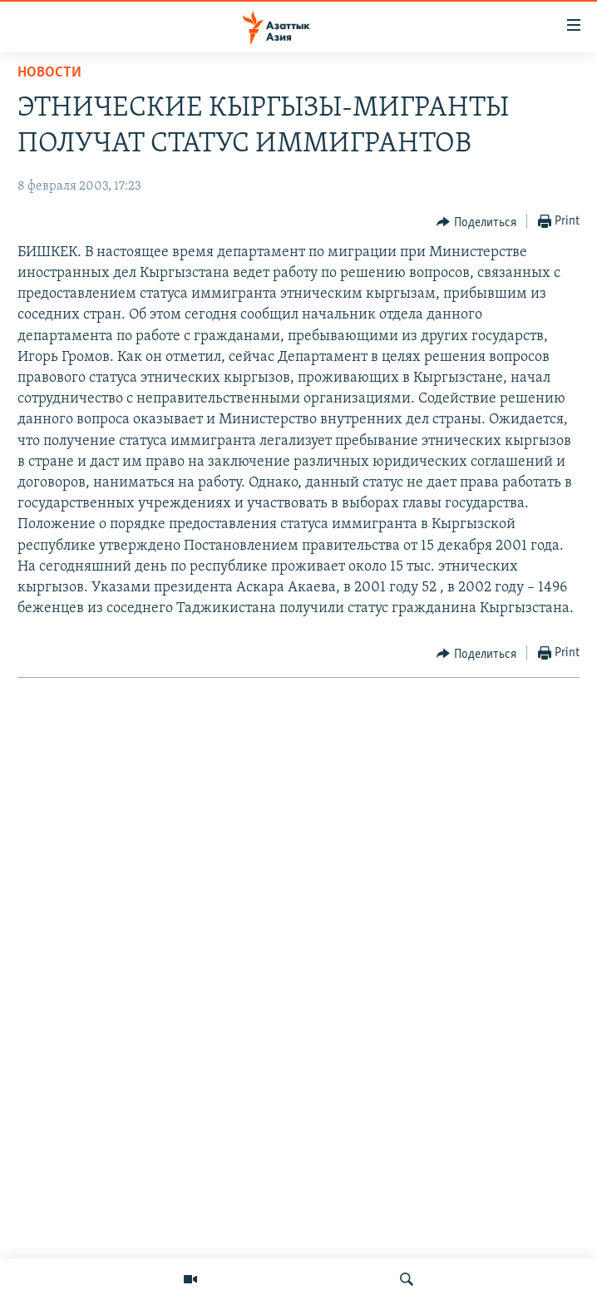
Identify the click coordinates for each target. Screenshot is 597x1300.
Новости (49, 73)
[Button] (476, 222)
